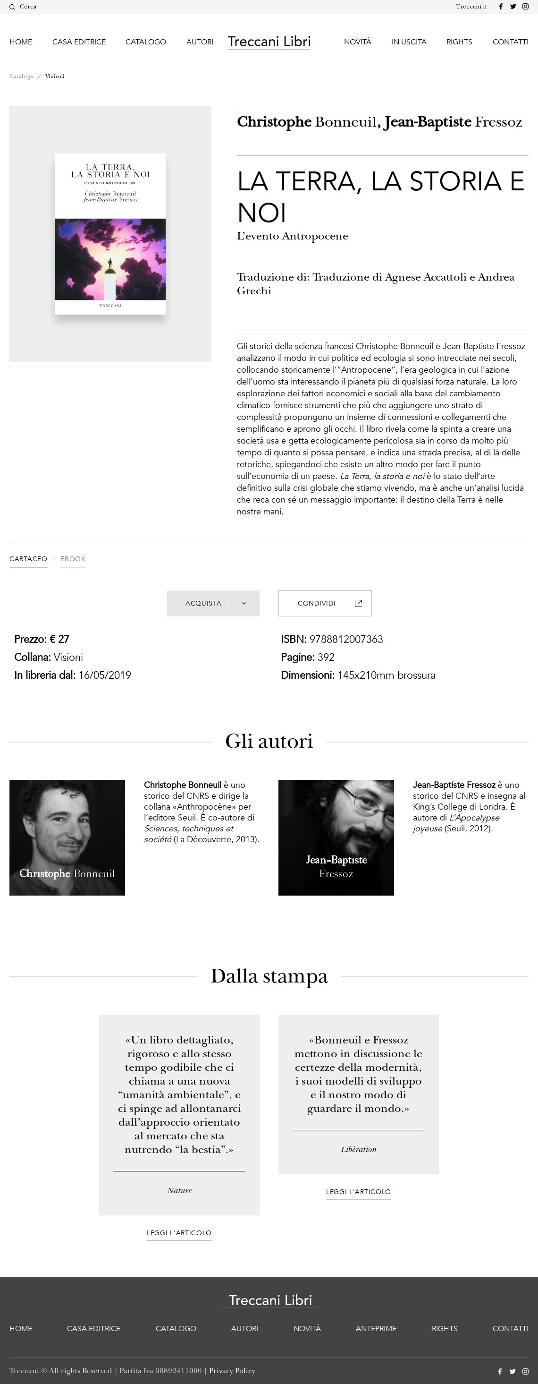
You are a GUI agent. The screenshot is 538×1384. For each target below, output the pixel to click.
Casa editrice (79, 42)
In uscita (409, 42)
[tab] (34, 560)
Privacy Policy (232, 1371)
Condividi (329, 603)
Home (20, 42)
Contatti (511, 42)
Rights (459, 42)
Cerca (22, 6)
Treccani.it (471, 6)
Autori (199, 42)
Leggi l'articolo (179, 1233)
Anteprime (376, 1329)
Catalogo (146, 42)
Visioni (55, 76)
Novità (357, 42)
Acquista (215, 603)
